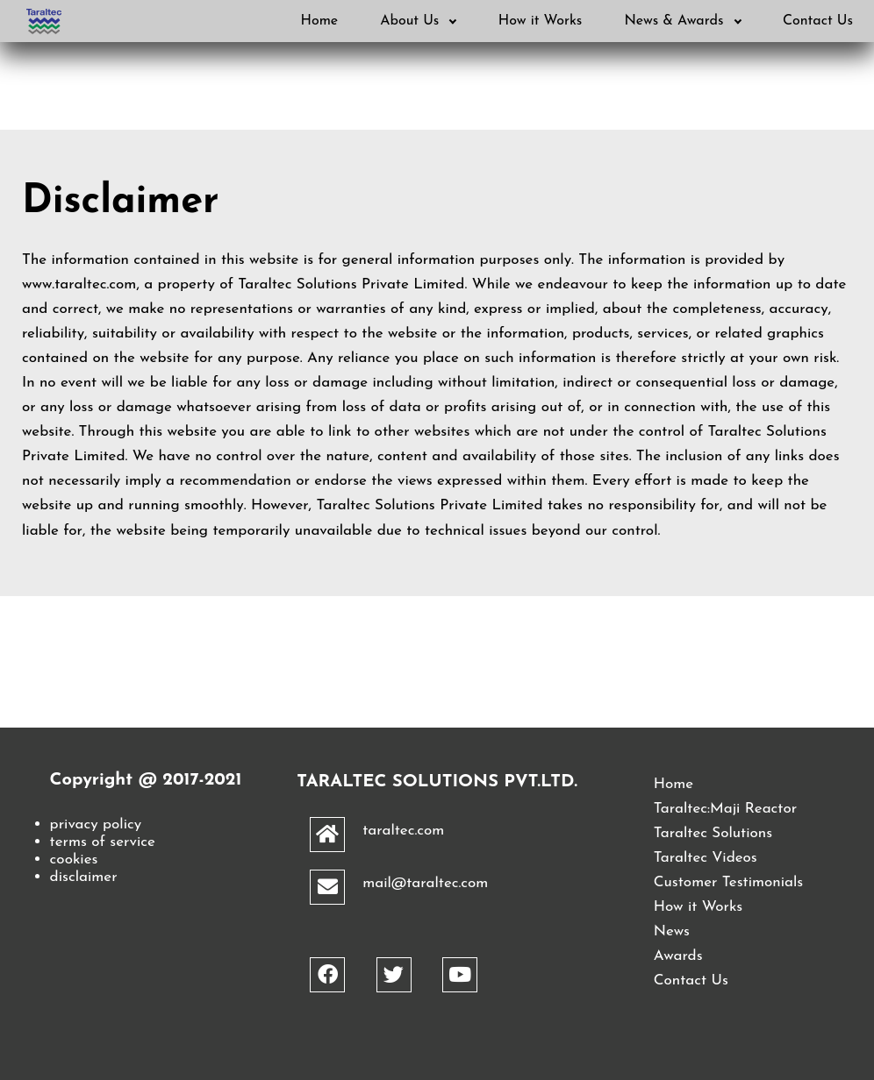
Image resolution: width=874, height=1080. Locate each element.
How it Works (540, 21)
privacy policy (96, 824)
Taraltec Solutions (713, 833)
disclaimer (84, 877)
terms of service (102, 842)
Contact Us (818, 21)
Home (319, 21)
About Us (418, 21)
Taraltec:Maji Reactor (725, 808)
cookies (74, 859)
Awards (678, 956)
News (672, 931)
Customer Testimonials (728, 882)
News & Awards (682, 21)
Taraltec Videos (705, 857)
